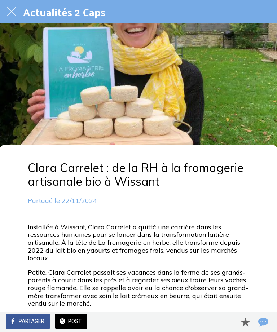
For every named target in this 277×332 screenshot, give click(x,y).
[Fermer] (11, 11)
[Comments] (262, 322)
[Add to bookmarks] (245, 322)
